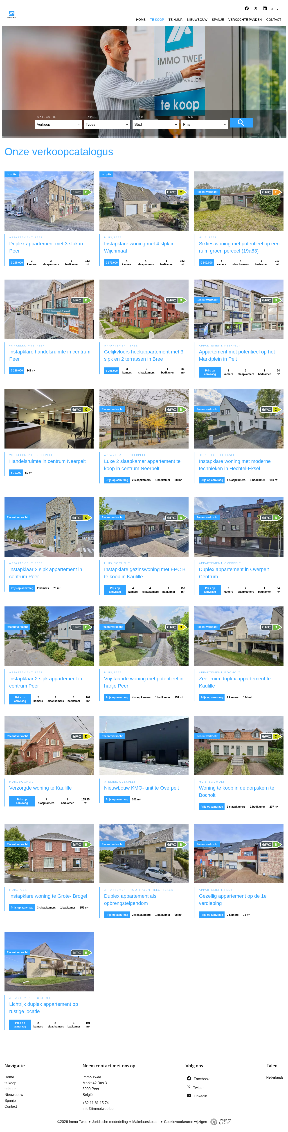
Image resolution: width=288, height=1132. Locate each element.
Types (91, 117)
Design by (219, 1121)
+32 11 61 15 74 (96, 1103)
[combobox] (58, 124)
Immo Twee (92, 1077)
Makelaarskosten (146, 1122)
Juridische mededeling (110, 1122)
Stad (139, 117)
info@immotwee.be (98, 1109)
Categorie (46, 117)
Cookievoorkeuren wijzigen (185, 1122)
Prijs (188, 117)
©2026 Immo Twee (72, 1122)
